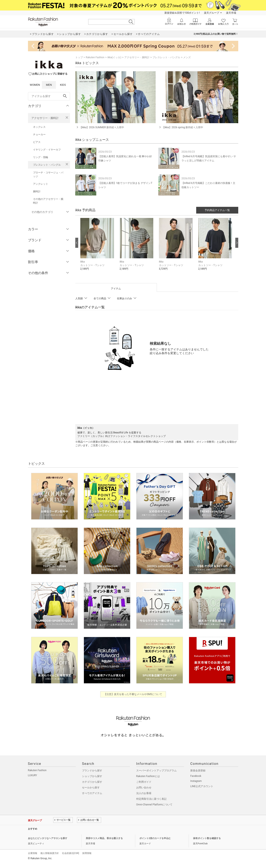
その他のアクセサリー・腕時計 (48, 201)
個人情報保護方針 (49, 853)
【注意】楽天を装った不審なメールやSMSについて (133, 694)
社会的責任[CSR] (70, 853)
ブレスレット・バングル (47, 164)
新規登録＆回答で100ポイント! (182, 12)
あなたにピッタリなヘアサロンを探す (47, 838)
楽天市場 (231, 12)
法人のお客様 (143, 793)
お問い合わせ (143, 787)
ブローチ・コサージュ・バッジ (48, 174)
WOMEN (35, 84)
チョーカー (39, 134)
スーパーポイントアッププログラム (156, 770)
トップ (79, 57)
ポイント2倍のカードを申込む (155, 838)
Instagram (196, 781)
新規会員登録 (197, 770)
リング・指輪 (40, 157)
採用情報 (86, 853)
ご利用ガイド (143, 781)
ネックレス (39, 126)
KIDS (63, 84)
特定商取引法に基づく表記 (151, 798)
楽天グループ (211, 12)
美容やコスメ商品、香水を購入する (104, 838)
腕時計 (37, 191)
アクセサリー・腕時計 (45, 118)
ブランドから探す (92, 770)
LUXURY (32, 775)
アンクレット (40, 183)
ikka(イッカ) (114, 57)
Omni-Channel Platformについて (154, 804)
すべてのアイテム (92, 793)
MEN (49, 84)
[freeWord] (49, 96)
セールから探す (91, 787)
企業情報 (32, 853)
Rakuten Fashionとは (148, 776)
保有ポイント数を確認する (207, 838)
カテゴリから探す (92, 781)
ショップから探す (92, 776)
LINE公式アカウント (201, 786)
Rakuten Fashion (95, 57)
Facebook (195, 776)
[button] (98, 247)
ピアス (37, 142)
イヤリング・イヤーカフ (47, 149)
